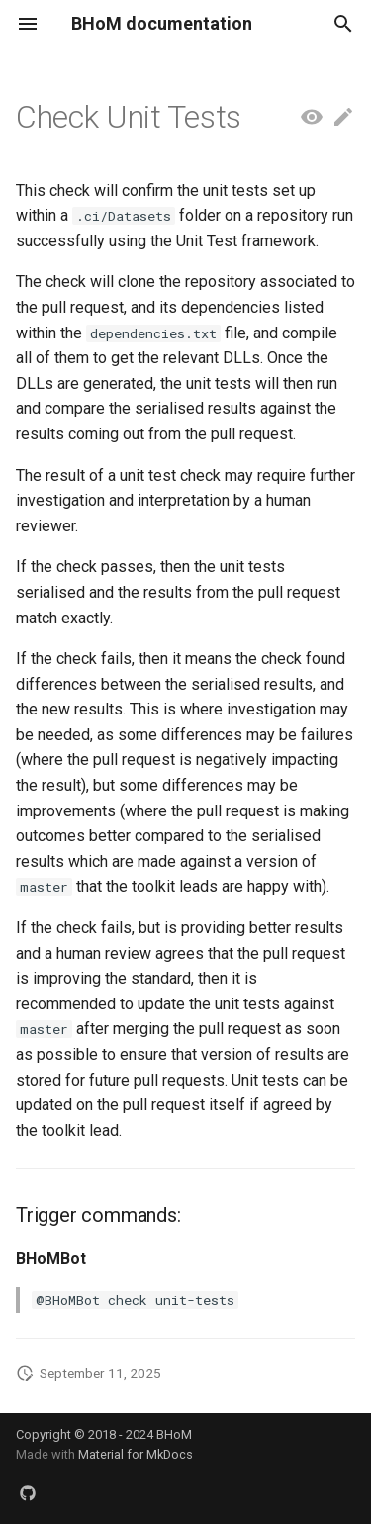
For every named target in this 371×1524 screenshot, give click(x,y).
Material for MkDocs (135, 1454)
